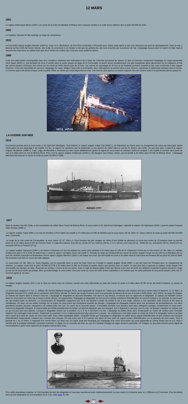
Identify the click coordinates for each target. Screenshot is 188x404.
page (60, 395)
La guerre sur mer (19, 135)
